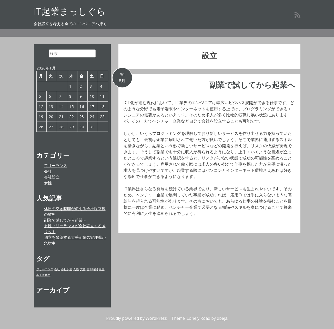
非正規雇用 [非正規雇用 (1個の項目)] (43, 275)
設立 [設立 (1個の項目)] (102, 269)
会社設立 (51, 177)
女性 (48, 182)
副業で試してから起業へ (252, 84)
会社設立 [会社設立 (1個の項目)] (66, 269)
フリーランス (55, 165)
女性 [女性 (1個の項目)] (76, 269)
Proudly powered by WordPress (136, 318)
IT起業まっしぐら (70, 11)
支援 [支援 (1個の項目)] (83, 269)
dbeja (222, 318)
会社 (48, 171)
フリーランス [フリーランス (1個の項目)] (44, 269)
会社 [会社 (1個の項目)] (57, 269)
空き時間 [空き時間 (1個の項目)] (92, 269)
